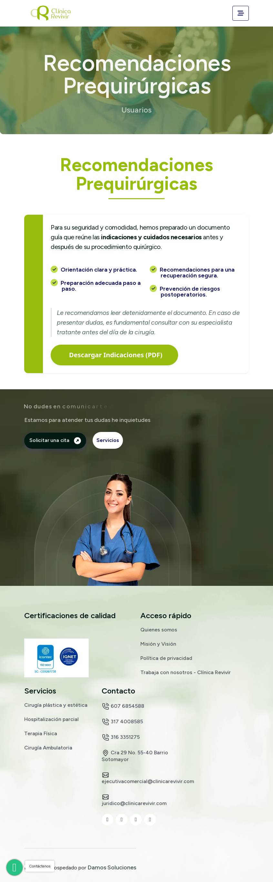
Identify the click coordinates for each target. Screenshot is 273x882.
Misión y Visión (158, 644)
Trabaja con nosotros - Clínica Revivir (185, 672)
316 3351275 (121, 737)
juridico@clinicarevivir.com (134, 799)
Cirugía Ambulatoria (48, 747)
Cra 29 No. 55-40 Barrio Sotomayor (135, 755)
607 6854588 (123, 706)
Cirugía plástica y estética (55, 705)
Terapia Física (40, 733)
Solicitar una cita (55, 440)
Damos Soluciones (111, 867)
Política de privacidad (166, 658)
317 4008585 (122, 722)
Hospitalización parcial (51, 719)
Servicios (107, 440)
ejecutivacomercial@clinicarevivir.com (148, 777)
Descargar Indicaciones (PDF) (115, 354)
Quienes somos (158, 629)
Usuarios (136, 110)
